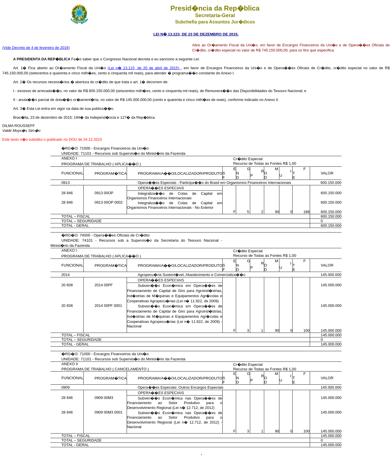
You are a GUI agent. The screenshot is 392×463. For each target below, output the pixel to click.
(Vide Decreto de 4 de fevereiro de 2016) (36, 47)
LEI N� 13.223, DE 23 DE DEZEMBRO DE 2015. (195, 34)
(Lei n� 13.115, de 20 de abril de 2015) (144, 68)
